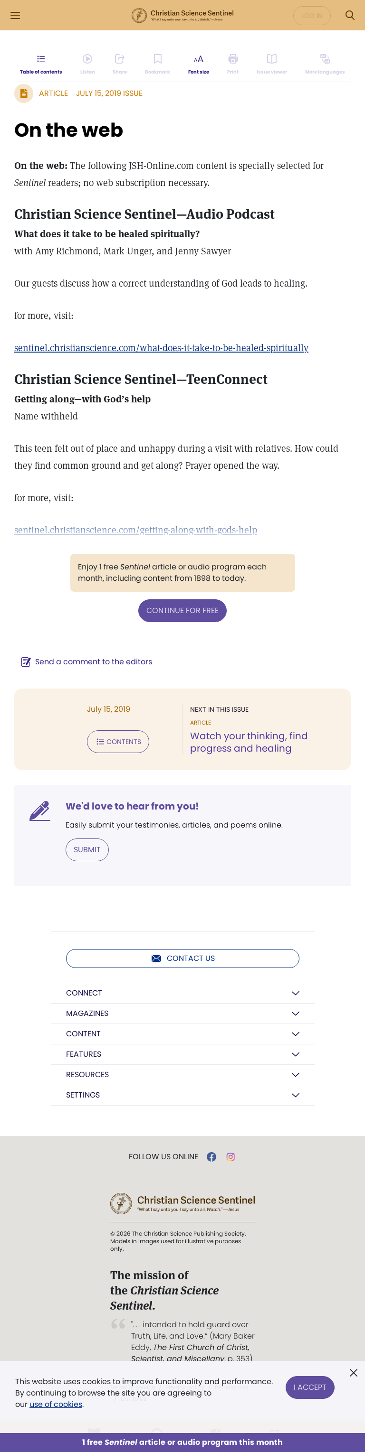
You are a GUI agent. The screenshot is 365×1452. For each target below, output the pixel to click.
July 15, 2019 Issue (109, 93)
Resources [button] (87, 1074)
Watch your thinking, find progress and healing (249, 742)
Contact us (183, 958)
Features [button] (83, 1054)
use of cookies (55, 1404)
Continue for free (182, 610)
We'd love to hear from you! (132, 806)
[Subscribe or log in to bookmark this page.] (157, 64)
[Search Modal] (349, 15)
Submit (87, 849)
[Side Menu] (15, 15)
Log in (312, 15)
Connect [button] (84, 992)
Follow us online (163, 1157)
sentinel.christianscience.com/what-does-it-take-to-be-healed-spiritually (161, 348)
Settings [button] (83, 1094)
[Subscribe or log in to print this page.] (233, 64)
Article (53, 93)
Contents (118, 741)
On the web (68, 130)
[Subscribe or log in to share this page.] (120, 64)
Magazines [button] (87, 1013)
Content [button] (83, 1033)
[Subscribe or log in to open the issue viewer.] (272, 64)
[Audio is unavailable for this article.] (88, 64)
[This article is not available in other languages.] (325, 64)
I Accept (310, 1387)
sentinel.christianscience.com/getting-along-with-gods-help (135, 530)
